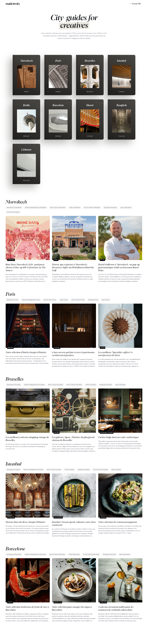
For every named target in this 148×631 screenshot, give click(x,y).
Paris (58, 60)
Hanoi (89, 105)
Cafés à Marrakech (74, 207)
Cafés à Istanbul (69, 469)
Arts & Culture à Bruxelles (74, 384)
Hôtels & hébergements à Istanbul (33, 469)
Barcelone (58, 105)
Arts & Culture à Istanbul (100, 469)
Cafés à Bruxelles (91, 384)
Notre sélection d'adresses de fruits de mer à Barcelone (27, 608)
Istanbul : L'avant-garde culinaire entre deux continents (74, 523)
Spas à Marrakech (126, 207)
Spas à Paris (105, 299)
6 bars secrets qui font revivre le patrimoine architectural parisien (73, 354)
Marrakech (26, 60)
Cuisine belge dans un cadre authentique (118, 437)
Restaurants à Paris (12, 299)
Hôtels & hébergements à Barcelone (35, 554)
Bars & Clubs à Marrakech (57, 207)
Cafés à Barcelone (74, 554)
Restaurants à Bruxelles (13, 384)
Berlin (26, 105)
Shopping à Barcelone (109, 554)
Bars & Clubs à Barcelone (57, 554)
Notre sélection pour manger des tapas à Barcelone (72, 608)
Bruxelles (90, 60)
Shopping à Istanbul (83, 469)
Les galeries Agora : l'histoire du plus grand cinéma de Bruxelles (73, 439)
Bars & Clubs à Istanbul (54, 469)
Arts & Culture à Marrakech (92, 207)
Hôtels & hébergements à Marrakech (35, 207)
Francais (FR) (135, 4)
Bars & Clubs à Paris (50, 299)
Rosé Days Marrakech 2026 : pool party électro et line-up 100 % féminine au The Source (26, 267)
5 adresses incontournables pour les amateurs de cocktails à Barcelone (115, 608)
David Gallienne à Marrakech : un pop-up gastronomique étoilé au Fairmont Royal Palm (119, 267)
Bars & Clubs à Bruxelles (55, 384)
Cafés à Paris (64, 299)
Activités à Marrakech (13, 212)
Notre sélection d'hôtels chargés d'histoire (26, 352)
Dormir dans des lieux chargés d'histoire (25, 521)
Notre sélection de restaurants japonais (117, 521)
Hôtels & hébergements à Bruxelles (34, 384)
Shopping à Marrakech (110, 207)
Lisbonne (26, 149)
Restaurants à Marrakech (14, 207)
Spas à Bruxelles (120, 384)
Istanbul (121, 60)
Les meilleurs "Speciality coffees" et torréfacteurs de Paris (115, 354)
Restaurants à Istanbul (13, 469)
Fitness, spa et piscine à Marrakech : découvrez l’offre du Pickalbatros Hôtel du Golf (73, 267)
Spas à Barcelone (124, 554)
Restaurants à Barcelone (14, 554)
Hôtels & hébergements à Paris (31, 299)
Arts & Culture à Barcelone (91, 554)
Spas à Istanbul (116, 469)
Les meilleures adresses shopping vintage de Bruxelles (27, 439)
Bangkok (121, 105)
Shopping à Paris (93, 299)
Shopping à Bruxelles (106, 384)
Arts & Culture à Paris (78, 299)
